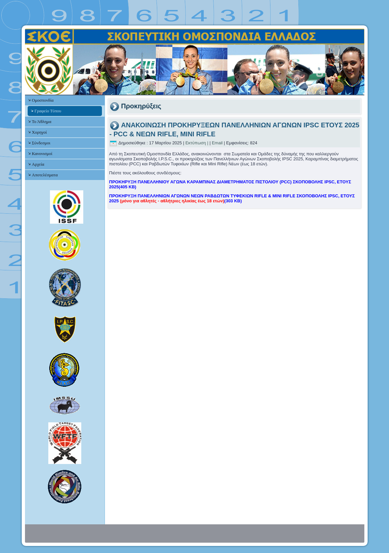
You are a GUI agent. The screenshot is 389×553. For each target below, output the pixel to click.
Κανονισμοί (42, 153)
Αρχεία (38, 164)
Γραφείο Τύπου (48, 110)
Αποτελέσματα (45, 174)
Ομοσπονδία (43, 100)
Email (217, 142)
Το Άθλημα (41, 121)
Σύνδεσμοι (41, 142)
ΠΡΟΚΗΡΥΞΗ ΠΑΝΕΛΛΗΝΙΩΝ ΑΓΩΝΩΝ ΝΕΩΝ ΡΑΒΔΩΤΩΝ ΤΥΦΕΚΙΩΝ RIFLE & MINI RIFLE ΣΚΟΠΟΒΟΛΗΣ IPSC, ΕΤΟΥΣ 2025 (232, 198)
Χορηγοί (39, 132)
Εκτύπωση (196, 142)
